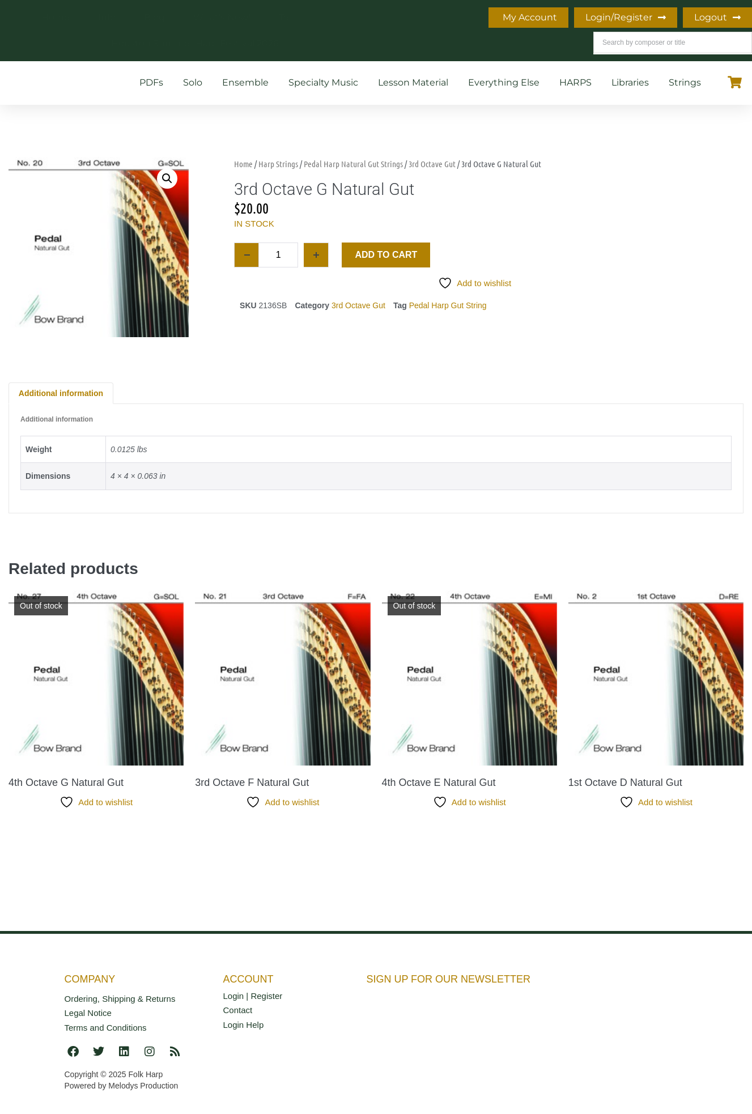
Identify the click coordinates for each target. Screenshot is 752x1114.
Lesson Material (413, 82)
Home (55, 17)
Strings (685, 82)
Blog (154, 17)
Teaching (299, 17)
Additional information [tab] (61, 393)
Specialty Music (323, 82)
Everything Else (503, 82)
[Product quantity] (278, 255)
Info (107, 17)
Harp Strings (278, 164)
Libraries (630, 82)
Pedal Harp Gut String (448, 305)
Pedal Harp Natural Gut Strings (353, 164)
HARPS (575, 82)
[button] (167, 178)
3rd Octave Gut (432, 164)
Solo (192, 82)
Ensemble (245, 82)
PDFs (151, 82)
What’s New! (221, 17)
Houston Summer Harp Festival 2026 (195, 43)
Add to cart (386, 255)
